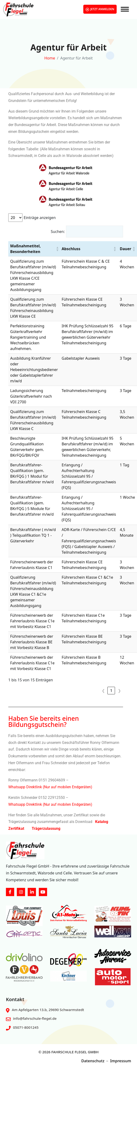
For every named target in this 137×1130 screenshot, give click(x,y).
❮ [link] (103, 690)
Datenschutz (92, 1060)
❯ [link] (119, 690)
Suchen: (58, 231)
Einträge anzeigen (40, 217)
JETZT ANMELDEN (100, 9)
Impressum (120, 1060)
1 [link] (111, 690)
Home (49, 58)
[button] (57, 249)
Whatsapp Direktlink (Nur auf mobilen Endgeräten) (50, 787)
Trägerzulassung (46, 828)
